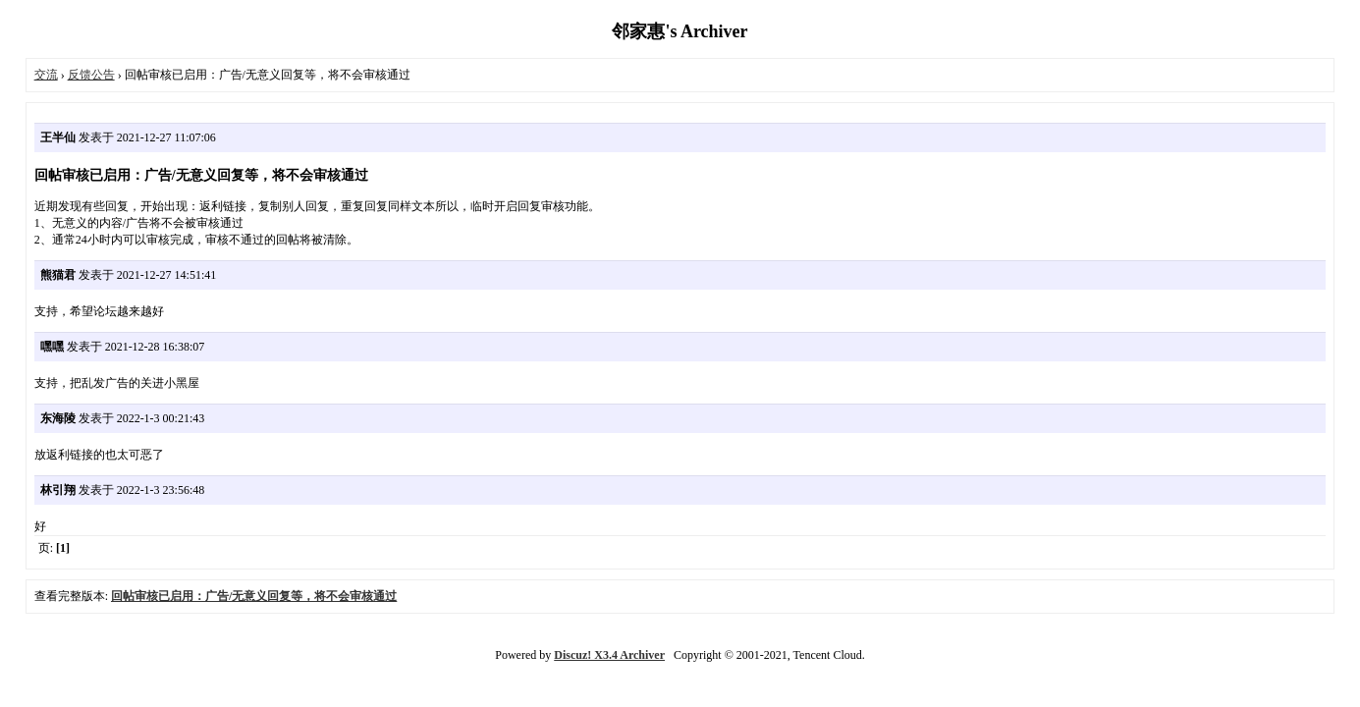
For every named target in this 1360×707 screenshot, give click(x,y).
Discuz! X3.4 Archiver (609, 655)
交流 (46, 75)
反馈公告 (91, 75)
